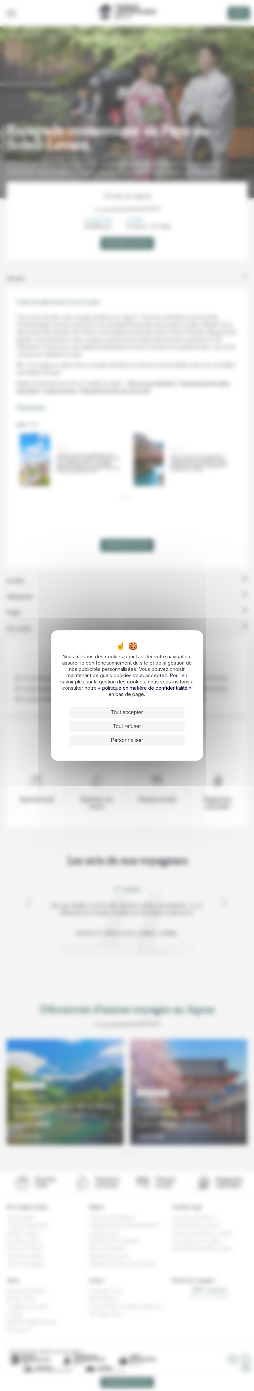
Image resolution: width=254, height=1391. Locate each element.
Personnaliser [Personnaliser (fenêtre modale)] (127, 740)
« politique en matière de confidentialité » (145, 688)
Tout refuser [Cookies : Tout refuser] (127, 726)
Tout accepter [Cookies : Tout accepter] (127, 712)
